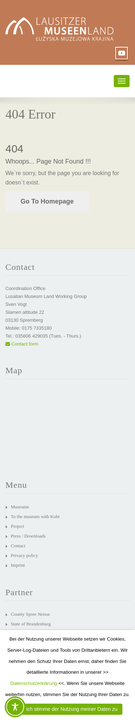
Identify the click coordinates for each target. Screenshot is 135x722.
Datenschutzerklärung (33, 683)
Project (17, 526)
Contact (18, 545)
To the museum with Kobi (35, 516)
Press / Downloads (28, 536)
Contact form (21, 344)
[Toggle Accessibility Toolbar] (15, 707)
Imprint (18, 565)
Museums (20, 506)
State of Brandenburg (31, 624)
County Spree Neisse (30, 614)
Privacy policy (24, 555)
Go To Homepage (47, 201)
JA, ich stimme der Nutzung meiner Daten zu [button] (68, 709)
